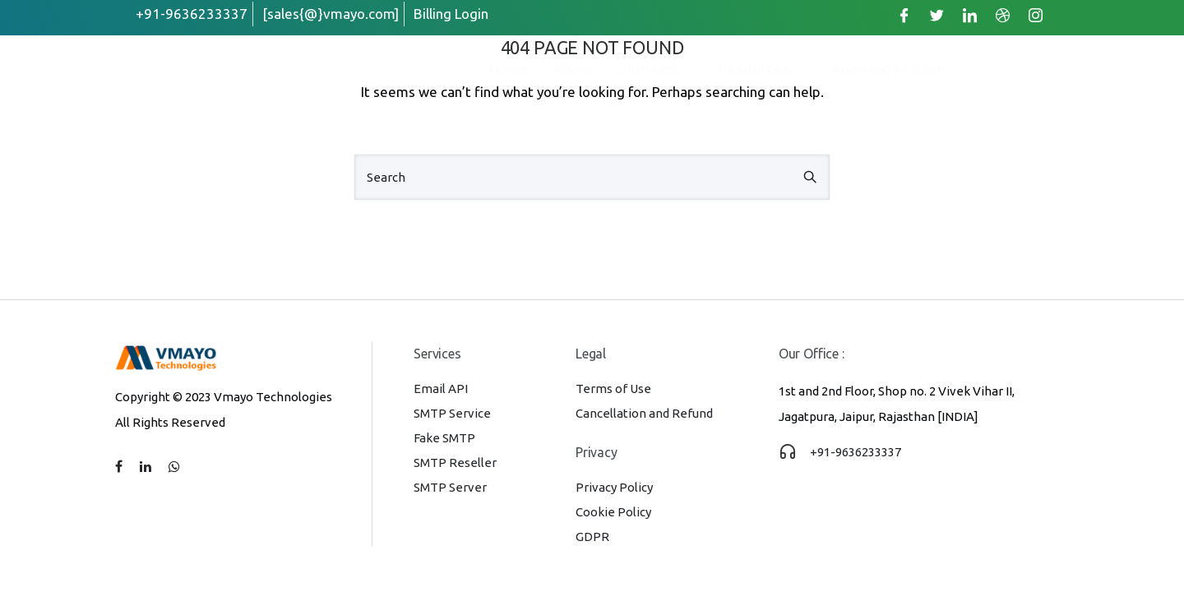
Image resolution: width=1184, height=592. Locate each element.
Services (656, 68)
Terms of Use (613, 388)
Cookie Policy (613, 512)
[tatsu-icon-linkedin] (148, 467)
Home (509, 68)
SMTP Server (450, 487)
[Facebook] (903, 14)
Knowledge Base (888, 68)
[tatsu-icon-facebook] (121, 467)
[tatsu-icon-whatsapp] (174, 467)
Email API (441, 388)
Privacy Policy (614, 487)
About (573, 68)
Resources (763, 68)
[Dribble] (1002, 14)
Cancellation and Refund (644, 413)
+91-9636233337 (855, 452)
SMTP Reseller (455, 462)
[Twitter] (936, 14)
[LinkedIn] (969, 14)
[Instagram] (1035, 14)
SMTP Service (452, 413)
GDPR (592, 536)
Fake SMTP (444, 438)
